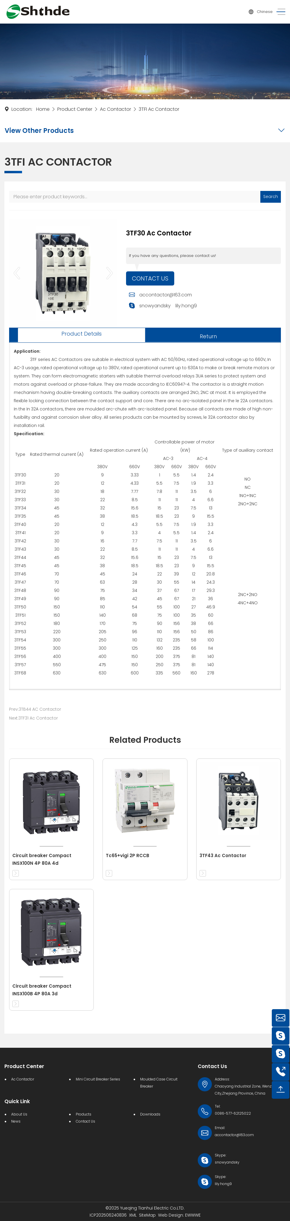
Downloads (150, 1114)
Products (83, 1114)
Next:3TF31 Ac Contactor (33, 718)
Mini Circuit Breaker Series (98, 1079)
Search (270, 196)
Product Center (74, 109)
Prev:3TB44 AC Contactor (35, 709)
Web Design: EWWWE (179, 1215)
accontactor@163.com (165, 294)
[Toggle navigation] (279, 11)
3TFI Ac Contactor (159, 109)
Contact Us (150, 278)
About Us (19, 1114)
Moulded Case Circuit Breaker (158, 1083)
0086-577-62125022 (233, 1113)
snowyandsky (155, 305)
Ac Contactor (115, 109)
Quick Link (17, 1101)
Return (208, 336)
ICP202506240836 (108, 1215)
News (16, 1121)
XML (133, 1215)
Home (43, 109)
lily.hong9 (186, 305)
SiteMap (147, 1215)
